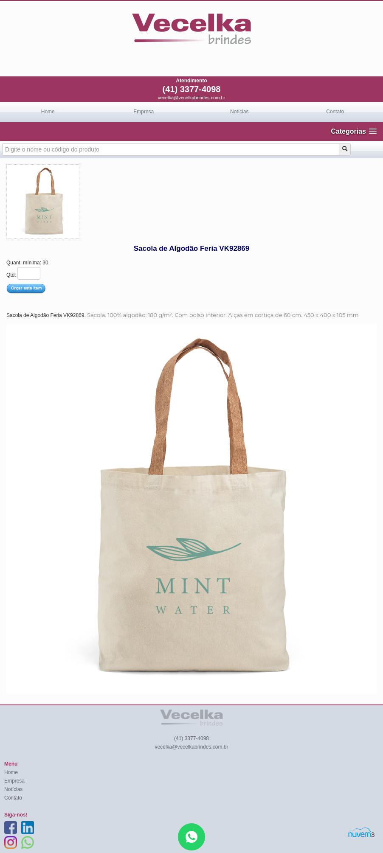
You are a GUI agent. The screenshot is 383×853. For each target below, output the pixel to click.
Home (48, 112)
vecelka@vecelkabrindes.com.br (191, 97)
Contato (335, 112)
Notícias (239, 112)
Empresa (143, 112)
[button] (354, 131)
